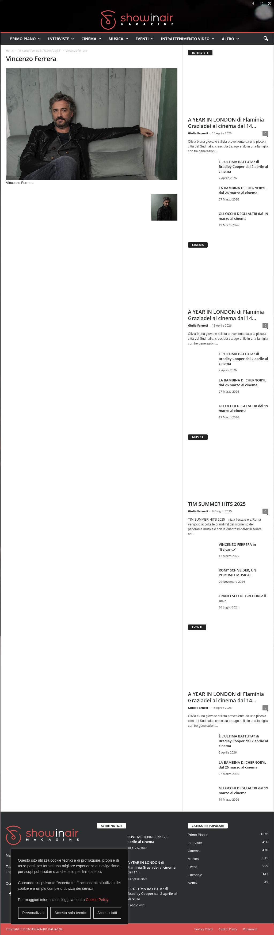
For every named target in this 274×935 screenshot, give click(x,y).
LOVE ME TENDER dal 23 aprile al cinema (148, 839)
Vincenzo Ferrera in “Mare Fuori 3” (39, 50)
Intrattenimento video (188, 39)
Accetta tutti (107, 913)
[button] (266, 39)
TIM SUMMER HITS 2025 (217, 504)
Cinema (91, 39)
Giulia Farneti (198, 133)
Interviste (61, 39)
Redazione (250, 929)
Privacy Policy (203, 929)
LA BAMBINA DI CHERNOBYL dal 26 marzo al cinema (242, 190)
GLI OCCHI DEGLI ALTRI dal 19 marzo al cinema (243, 216)
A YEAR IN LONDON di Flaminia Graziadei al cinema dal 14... (226, 123)
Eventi (145, 39)
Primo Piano (25, 39)
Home (10, 50)
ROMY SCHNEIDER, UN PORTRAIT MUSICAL (237, 572)
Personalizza (33, 913)
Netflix (192, 883)
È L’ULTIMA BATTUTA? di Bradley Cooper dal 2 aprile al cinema (243, 166)
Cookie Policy (97, 900)
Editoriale (195, 875)
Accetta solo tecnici (71, 913)
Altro (230, 39)
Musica (118, 39)
